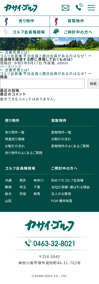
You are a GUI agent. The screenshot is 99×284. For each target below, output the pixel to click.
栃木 (8, 193)
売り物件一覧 (15, 132)
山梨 (8, 200)
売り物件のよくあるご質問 (23, 152)
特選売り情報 (15, 138)
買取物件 (76, 20)
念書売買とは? (14, 52)
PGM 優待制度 (61, 200)
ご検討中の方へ (78, 31)
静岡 (8, 186)
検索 (4, 76)
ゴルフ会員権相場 (28, 31)
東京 (22, 180)
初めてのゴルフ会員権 (67, 180)
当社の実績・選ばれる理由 (70, 186)
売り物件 (26, 20)
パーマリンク (10, 66)
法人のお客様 (61, 193)
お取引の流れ (15, 145)
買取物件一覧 (61, 132)
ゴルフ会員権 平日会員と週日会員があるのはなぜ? (45, 55)
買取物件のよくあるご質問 (70, 145)
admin (62, 62)
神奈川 (39, 180)
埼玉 (22, 186)
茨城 (22, 193)
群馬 (37, 193)
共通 (8, 180)
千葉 (37, 186)
